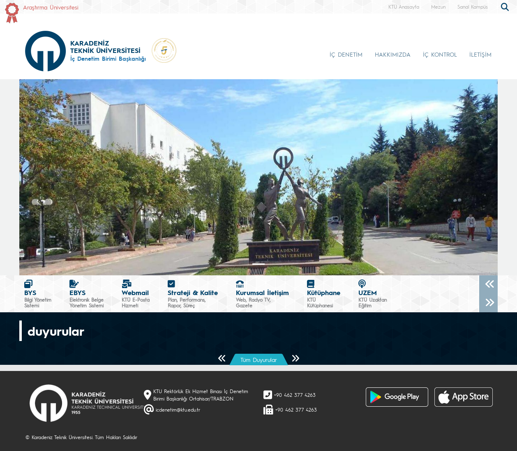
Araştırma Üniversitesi (50, 7)
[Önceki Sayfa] (222, 359)
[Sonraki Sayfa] (295, 359)
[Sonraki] (488, 303)
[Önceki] (488, 284)
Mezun (438, 6)
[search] (506, 6)
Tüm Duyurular (258, 359)
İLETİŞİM (480, 54)
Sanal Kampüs (472, 6)
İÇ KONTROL (440, 54)
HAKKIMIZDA (393, 54)
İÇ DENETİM (346, 54)
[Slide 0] (258, 264)
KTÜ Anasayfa (403, 6)
